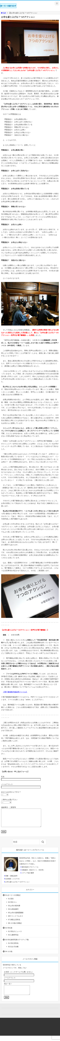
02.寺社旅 (8, 931)
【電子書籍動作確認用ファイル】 (15, 692)
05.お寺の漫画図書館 (15, 916)
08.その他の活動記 (15, 927)
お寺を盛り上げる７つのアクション (17, 885)
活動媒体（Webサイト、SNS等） (33, 873)
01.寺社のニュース (15, 935)
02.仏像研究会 (13, 938)
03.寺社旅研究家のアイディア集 (17, 943)
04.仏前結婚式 (13, 913)
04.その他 (8, 955)
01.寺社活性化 (13, 947)
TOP (3, 13)
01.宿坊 (11, 902)
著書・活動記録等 (11, 879)
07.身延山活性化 (14, 923)
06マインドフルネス (15, 919)
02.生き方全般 (13, 950)
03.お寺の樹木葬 (14, 909)
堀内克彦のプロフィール (30, 870)
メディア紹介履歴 (28, 876)
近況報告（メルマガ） (13, 882)
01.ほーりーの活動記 (13, 899)
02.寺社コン (12, 906)
